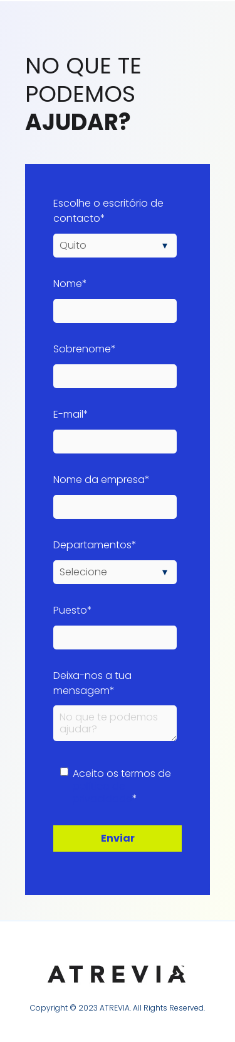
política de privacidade (102, 792)
